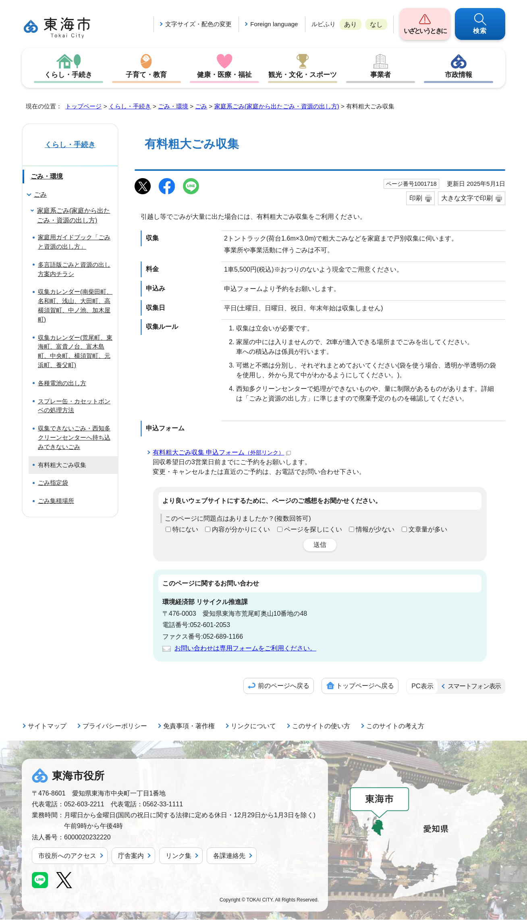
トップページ (83, 106)
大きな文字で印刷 (467, 198)
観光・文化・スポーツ (302, 75)
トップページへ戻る (365, 686)
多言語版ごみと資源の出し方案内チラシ (74, 270)
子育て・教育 (146, 75)
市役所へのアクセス (67, 856)
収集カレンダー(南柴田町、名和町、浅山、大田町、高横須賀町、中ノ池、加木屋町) (75, 306)
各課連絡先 (229, 856)
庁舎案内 (131, 856)
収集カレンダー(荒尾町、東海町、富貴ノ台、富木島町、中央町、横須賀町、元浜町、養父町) (75, 351)
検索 (480, 30)
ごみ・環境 (173, 106)
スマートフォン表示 (474, 686)
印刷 (415, 198)
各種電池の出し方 (62, 383)
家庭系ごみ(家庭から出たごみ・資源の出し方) (276, 106)
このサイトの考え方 (395, 726)
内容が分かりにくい (241, 529)
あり (350, 24)
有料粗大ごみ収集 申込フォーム (222, 452)
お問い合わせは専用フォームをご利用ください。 (245, 648)
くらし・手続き (68, 75)
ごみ (201, 106)
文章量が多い (428, 529)
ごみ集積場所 (56, 501)
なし (376, 24)
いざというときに (425, 30)
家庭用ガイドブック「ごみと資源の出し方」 (74, 242)
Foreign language (274, 24)
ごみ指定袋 (53, 483)
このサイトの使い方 (321, 726)
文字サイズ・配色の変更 (198, 24)
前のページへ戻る (283, 686)
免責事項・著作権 (189, 726)
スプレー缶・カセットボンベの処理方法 (74, 406)
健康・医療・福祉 (224, 75)
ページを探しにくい (313, 529)
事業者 (381, 75)
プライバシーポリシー (115, 726)
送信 (319, 545)
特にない (185, 529)
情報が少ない (375, 529)
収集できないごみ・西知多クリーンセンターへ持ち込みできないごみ (74, 438)
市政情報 (458, 75)
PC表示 (422, 686)
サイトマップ (47, 726)
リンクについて (253, 726)
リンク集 (178, 856)
